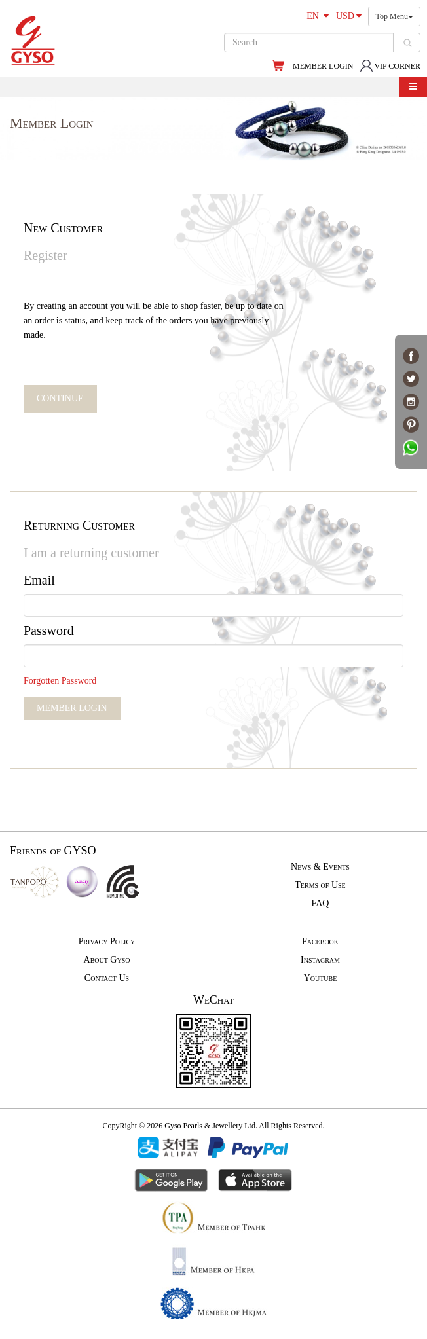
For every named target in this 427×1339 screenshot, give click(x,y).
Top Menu (394, 16)
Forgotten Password (60, 681)
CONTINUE (60, 398)
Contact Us (106, 978)
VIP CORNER (390, 66)
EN (317, 16)
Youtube (320, 978)
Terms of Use (320, 885)
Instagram (320, 959)
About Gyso (107, 959)
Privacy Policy (107, 941)
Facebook (320, 941)
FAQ (320, 903)
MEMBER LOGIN (323, 66)
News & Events (320, 866)
